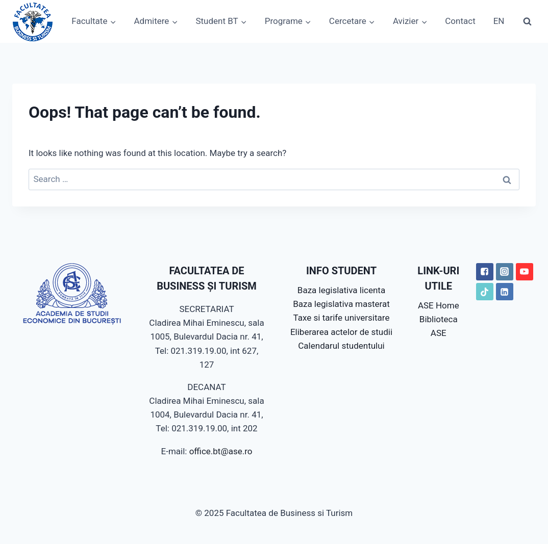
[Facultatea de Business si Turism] (32, 21)
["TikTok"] (484, 291)
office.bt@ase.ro (221, 451)
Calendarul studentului (341, 346)
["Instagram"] (504, 271)
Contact (460, 21)
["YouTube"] (524, 271)
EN (499, 21)
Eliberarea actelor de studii (341, 332)
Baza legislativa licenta (341, 290)
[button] (112, 21)
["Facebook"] (484, 271)
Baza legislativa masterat (341, 304)
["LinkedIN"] (504, 291)
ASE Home (438, 305)
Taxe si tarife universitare (341, 318)
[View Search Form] (527, 21)
